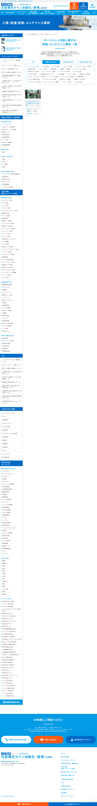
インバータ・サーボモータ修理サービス (11, 61)
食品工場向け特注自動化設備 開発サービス (12, 106)
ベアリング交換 (6, 252)
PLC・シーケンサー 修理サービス (11, 65)
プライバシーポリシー (67, 796)
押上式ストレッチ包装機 (9, 129)
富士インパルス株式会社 (9, 642)
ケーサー (5, 517)
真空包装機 (5, 134)
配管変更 (5, 257)
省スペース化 (6, 182)
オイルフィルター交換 (8, 262)
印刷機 (4, 290)
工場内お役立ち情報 (86, 12)
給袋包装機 (5, 525)
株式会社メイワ (6, 626)
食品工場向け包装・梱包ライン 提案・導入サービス (11, 111)
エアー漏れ (5, 205)
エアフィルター (6, 287)
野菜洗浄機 (5, 315)
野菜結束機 (5, 305)
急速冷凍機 (5, 486)
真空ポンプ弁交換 (7, 247)
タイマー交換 (6, 234)
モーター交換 (6, 208)
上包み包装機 (6, 510)
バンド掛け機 (6, 541)
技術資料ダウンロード (67, 789)
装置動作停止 (6, 351)
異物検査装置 (6, 145)
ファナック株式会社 (7, 604)
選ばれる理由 (10, 12)
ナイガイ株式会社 (7, 683)
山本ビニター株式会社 (8, 616)
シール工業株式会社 (8, 688)
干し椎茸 (5, 164)
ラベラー (4, 551)
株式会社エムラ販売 (8, 636)
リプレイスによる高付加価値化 (11, 174)
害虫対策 (5, 430)
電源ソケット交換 (7, 265)
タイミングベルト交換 (8, 270)
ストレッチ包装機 (7, 533)
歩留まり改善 (6, 343)
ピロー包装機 (6, 308)
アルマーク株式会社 (8, 691)
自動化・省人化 (6, 179)
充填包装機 (5, 515)
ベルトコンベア (6, 292)
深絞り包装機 (6, 523)
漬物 (3, 167)
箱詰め (4, 594)
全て (33, 62)
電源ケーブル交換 (7, 267)
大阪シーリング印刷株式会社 (10, 655)
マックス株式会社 (7, 680)
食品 (3, 152)
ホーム (63, 753)
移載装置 (5, 497)
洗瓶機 (4, 494)
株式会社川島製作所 (8, 660)
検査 (3, 591)
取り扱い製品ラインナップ (61, 12)
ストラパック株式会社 (8, 685)
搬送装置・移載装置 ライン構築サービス (11, 76)
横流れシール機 (7, 295)
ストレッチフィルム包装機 (9, 433)
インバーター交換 (7, 231)
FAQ (94, 12)
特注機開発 (5, 184)
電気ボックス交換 (7, 226)
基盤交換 (5, 218)
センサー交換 (6, 236)
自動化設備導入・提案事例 (33, 12)
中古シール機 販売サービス (10, 69)
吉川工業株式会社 (7, 657)
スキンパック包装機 (8, 484)
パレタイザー (6, 471)
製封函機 (5, 543)
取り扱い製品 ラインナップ (6, 463)
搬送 (3, 568)
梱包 (3, 584)
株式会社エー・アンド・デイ (10, 675)
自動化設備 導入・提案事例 (11, 117)
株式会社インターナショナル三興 (11, 639)
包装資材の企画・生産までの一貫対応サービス (12, 95)
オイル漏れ (5, 203)
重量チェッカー (6, 546)
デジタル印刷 (6, 426)
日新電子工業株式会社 (9, 644)
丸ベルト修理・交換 (7, 259)
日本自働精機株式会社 (9, 629)
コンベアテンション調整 (9, 272)
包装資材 (5, 447)
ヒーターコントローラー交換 (10, 249)
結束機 (4, 303)
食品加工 (5, 581)
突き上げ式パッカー (8, 300)
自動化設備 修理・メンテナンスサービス (11, 101)
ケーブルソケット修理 (8, 228)
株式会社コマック (7, 673)
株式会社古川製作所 (8, 665)
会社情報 (64, 793)
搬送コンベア (6, 132)
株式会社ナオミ (6, 624)
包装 (3, 586)
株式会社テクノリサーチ (9, 621)
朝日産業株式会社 (7, 647)
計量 (3, 576)
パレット (4, 450)
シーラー (5, 553)
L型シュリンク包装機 (8, 127)
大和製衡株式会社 (7, 649)
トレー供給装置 (6, 499)
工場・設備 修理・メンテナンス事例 (9, 192)
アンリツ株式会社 (7, 693)
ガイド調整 (5, 241)
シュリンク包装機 (7, 505)
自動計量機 (5, 137)
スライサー (5, 318)
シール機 (5, 140)
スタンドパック (6, 423)
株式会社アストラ (7, 678)
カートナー (5, 520)
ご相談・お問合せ (48, 739)
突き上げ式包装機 (7, 323)
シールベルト (6, 454)
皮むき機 (5, 538)
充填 (3, 573)
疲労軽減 (5, 420)
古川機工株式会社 (7, 634)
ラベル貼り (5, 589)
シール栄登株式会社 (8, 696)
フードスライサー (7, 124)
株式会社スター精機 (8, 601)
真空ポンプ (5, 331)
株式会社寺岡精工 (7, 662)
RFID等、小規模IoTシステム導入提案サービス (11, 87)
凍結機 (4, 440)
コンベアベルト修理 (8, 254)
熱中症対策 (5, 457)
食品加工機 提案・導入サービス (11, 91)
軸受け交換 (5, 213)
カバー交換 (5, 244)
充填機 (4, 313)
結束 (3, 571)
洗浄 (3, 566)
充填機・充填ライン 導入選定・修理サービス (11, 82)
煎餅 (3, 159)
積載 (3, 561)
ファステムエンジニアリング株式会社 (11, 610)
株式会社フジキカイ (8, 667)
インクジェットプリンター (9, 413)
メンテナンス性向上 (8, 187)
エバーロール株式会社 (9, 631)
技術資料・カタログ (8, 35)
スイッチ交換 (6, 216)
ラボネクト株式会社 (8, 606)
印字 (3, 579)
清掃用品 (5, 444)
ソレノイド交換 (6, 275)
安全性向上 (5, 176)
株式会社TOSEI (7, 613)
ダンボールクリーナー (8, 474)
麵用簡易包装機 (7, 285)
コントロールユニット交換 (9, 210)
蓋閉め (4, 563)
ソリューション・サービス (10, 56)
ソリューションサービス (21, 12)
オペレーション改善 (8, 341)
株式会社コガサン (7, 618)
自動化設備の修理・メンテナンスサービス (11, 41)
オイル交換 (5, 277)
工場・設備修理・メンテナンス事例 (47, 12)
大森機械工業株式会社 (9, 652)
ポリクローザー (6, 476)
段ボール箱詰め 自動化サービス (11, 72)
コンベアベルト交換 (8, 223)
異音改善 (5, 338)
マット (4, 416)
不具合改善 (5, 346)
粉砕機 (4, 479)
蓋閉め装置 (5, 492)
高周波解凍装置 (7, 489)
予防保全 (5, 348)
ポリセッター (6, 481)
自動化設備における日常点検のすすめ (11, 49)
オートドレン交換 (7, 200)
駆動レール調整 (7, 221)
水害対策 (5, 437)
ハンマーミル (6, 297)
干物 (3, 162)
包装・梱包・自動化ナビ (73, 12)
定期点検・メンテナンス (9, 239)
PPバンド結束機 (7, 326)
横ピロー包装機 (7, 142)
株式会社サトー (6, 670)
